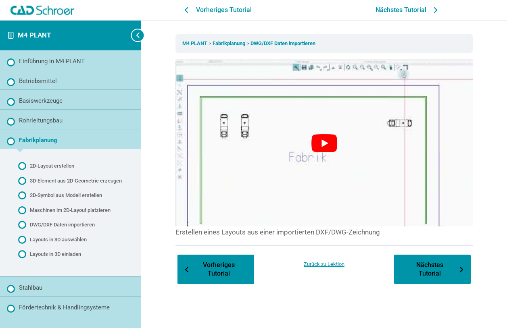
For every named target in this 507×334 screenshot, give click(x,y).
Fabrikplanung (229, 43)
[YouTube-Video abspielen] (324, 143)
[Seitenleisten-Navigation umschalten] (129, 35)
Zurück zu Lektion (324, 264)
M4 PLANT (34, 35)
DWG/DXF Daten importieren (282, 43)
